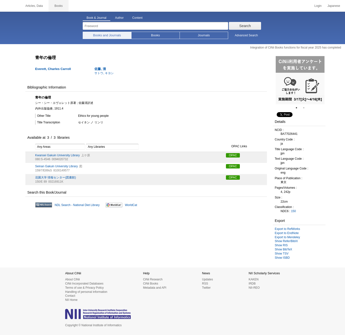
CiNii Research (152, 279)
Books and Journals (107, 35)
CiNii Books (150, 283)
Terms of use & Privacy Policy (84, 287)
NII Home (71, 300)
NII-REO (254, 287)
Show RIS (281, 245)
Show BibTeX (283, 249)
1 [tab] (298, 107)
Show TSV (281, 253)
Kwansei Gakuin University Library (57, 155)
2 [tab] (305, 107)
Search (245, 26)
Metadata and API (154, 287)
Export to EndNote (287, 233)
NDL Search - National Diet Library (77, 205)
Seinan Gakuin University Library (56, 166)
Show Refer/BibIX (286, 241)
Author (119, 18)
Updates (207, 279)
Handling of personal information (86, 292)
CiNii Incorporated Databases (84, 283)
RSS (205, 283)
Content (137, 18)
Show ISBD (282, 257)
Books (155, 35)
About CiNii (72, 279)
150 (293, 211)
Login (318, 6)
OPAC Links (236, 146)
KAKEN (254, 279)
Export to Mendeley (287, 237)
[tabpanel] (300, 80)
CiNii (10, 6)
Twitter (206, 287)
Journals (204, 35)
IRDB (252, 283)
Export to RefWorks (287, 229)
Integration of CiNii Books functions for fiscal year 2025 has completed (295, 47)
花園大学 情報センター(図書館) (55, 177)
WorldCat (131, 205)
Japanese (333, 6)
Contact (70, 295)
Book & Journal (96, 18)
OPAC (233, 155)
